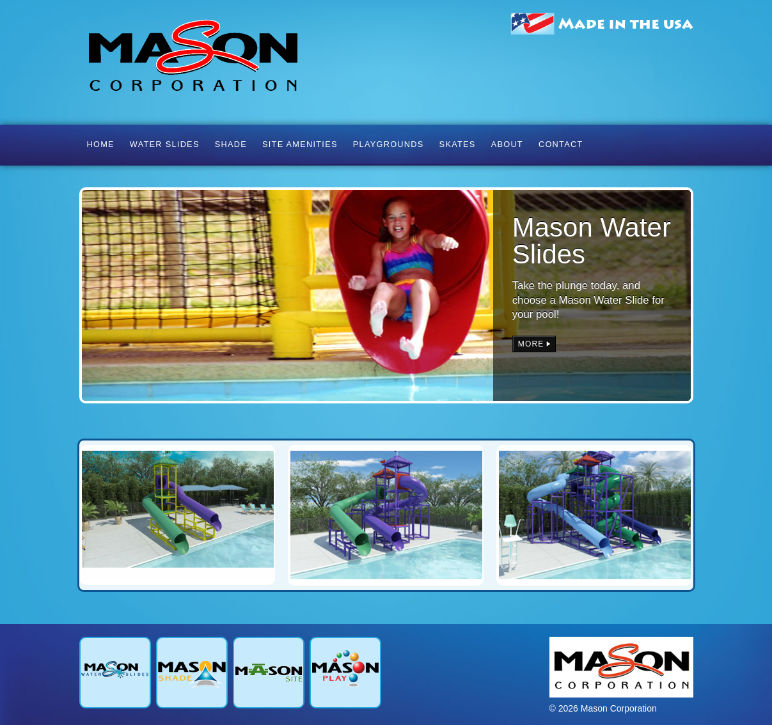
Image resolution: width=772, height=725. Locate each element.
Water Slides (165, 144)
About (507, 144)
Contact (561, 144)
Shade (231, 144)
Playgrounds (388, 144)
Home (100, 144)
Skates (457, 144)
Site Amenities (300, 144)
